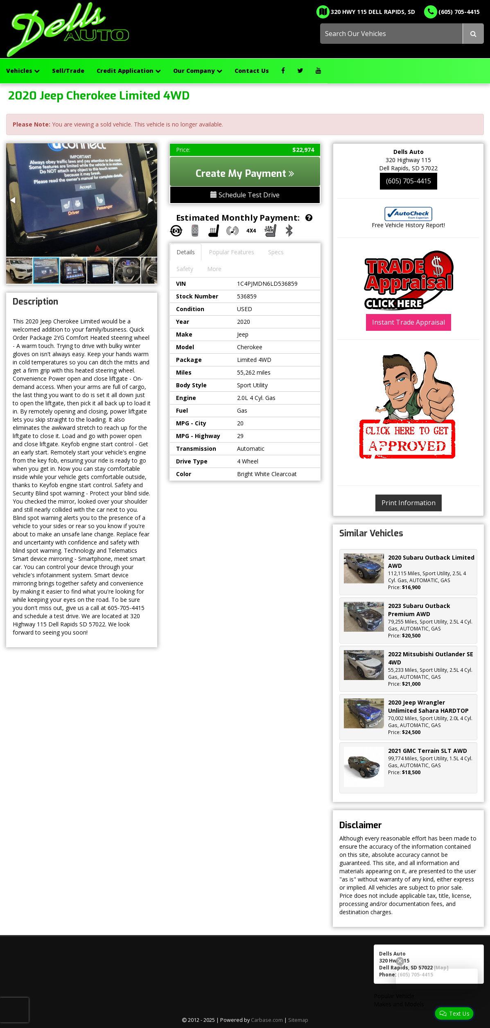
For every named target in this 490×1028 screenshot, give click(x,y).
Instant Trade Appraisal (408, 322)
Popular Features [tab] (231, 252)
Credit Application (129, 71)
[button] (149, 150)
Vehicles (23, 71)
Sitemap (298, 1020)
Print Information (409, 502)
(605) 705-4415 (408, 180)
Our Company (197, 71)
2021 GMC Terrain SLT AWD (427, 751)
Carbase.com (267, 1020)
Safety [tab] (184, 269)
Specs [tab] (276, 252)
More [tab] (214, 269)
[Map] (441, 967)
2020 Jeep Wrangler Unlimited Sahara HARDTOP (428, 706)
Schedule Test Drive (245, 194)
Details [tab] (185, 252)
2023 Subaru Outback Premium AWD (419, 610)
